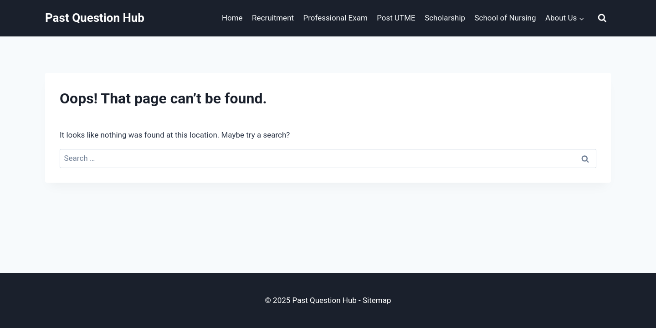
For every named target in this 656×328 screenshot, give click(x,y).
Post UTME (396, 17)
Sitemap (377, 300)
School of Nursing (505, 17)
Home (232, 17)
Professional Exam (335, 17)
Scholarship (445, 17)
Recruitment (273, 17)
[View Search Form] (602, 18)
